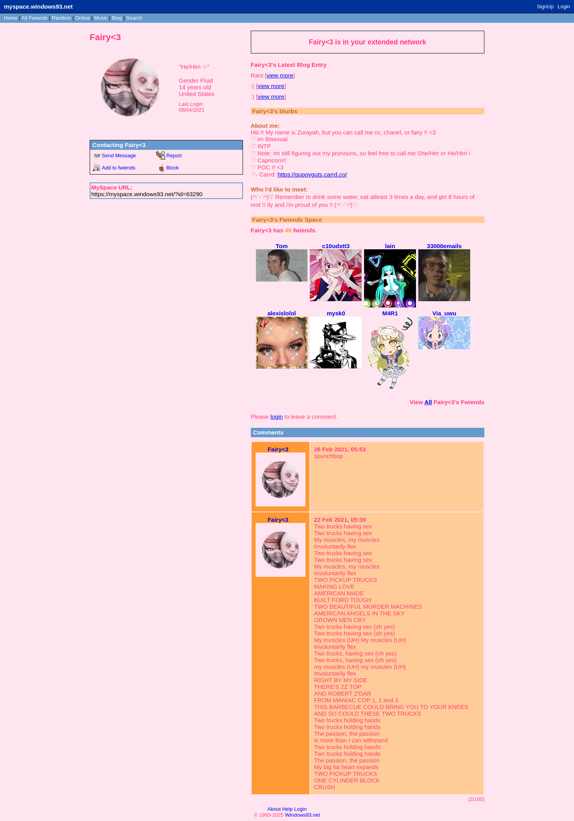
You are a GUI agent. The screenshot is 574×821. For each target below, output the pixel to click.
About (274, 809)
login (276, 416)
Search (134, 18)
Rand (61, 18)
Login (563, 6)
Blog (117, 18)
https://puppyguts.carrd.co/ (312, 174)
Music (101, 18)
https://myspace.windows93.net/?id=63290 (146, 194)
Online (82, 18)
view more (280, 75)
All (35, 18)
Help (287, 809)
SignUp (545, 6)
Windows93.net (302, 815)
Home (11, 18)
